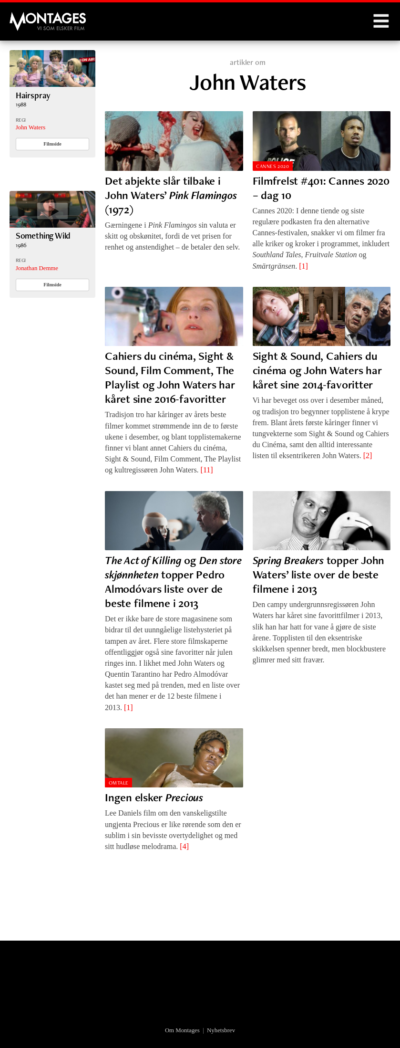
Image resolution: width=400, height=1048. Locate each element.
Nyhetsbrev (221, 1030)
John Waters (30, 127)
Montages (25, 16)
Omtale (119, 782)
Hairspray (33, 95)
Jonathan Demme (37, 268)
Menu (380, 21)
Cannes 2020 (272, 166)
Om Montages (182, 1030)
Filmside (52, 144)
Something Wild (43, 235)
